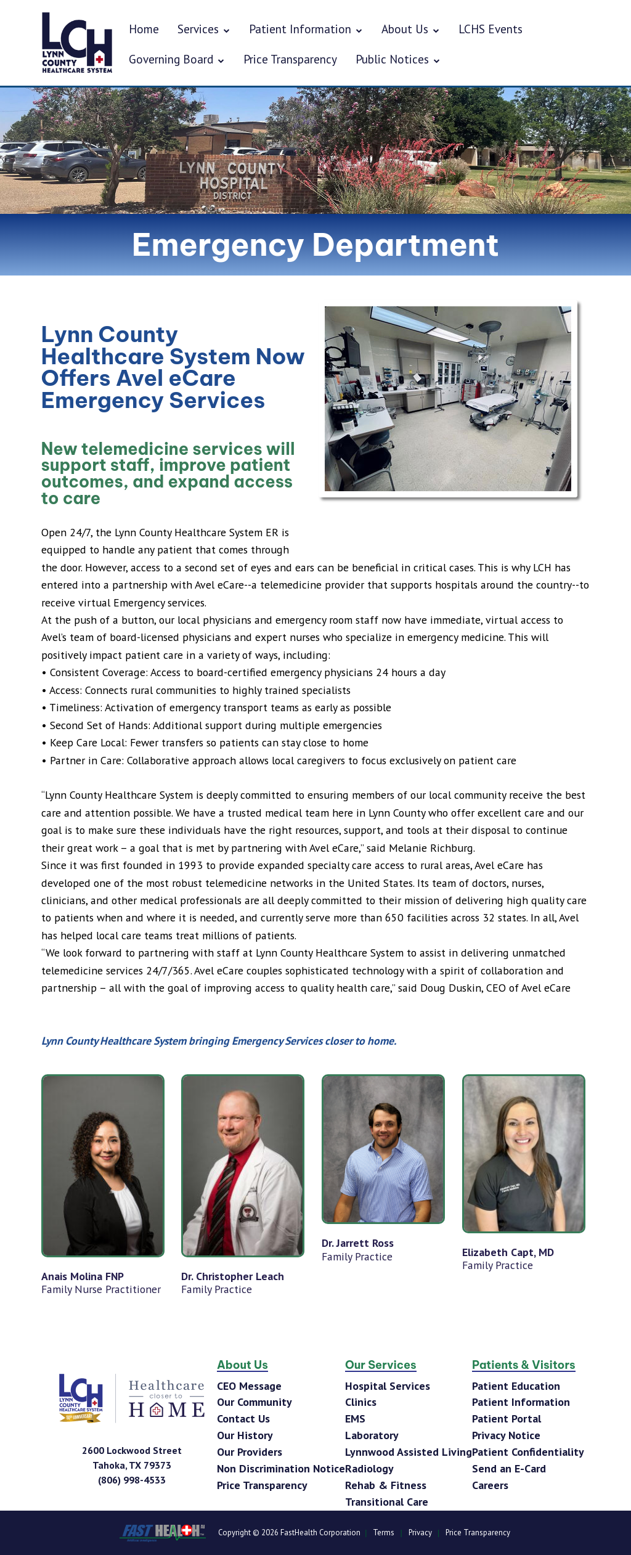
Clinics (361, 1402)
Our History (245, 1435)
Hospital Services (387, 1386)
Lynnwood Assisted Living (408, 1452)
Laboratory (372, 1435)
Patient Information (306, 28)
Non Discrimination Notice (281, 1468)
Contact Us (243, 1418)
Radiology (369, 1468)
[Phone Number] (132, 1480)
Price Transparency (290, 59)
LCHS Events (490, 28)
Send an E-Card (509, 1468)
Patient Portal (506, 1418)
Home (144, 28)
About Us (410, 28)
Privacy (420, 1532)
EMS (355, 1418)
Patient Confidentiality (528, 1452)
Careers (490, 1485)
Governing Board (177, 59)
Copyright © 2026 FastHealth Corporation (289, 1532)
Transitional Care (386, 1502)
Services (203, 28)
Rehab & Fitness (385, 1485)
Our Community (254, 1402)
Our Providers (249, 1452)
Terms (383, 1532)
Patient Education (516, 1386)
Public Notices (398, 59)
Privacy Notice (506, 1435)
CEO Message (249, 1386)
